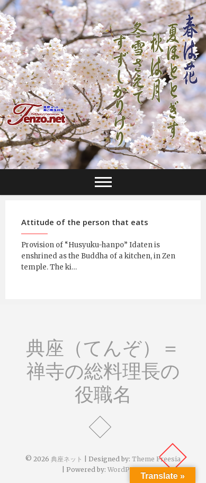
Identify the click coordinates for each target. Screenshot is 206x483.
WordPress (126, 469)
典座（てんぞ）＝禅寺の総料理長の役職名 (103, 371)
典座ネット (67, 459)
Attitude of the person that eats (84, 222)
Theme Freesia (156, 459)
